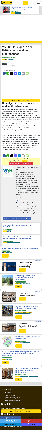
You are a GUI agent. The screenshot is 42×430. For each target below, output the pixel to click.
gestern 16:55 (14, 11)
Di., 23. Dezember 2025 (20, 281)
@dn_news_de (10, 424)
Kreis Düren (29, 312)
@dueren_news (31, 418)
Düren (5, 59)
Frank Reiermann (19, 426)
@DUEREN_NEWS (10, 421)
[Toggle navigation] (38, 2)
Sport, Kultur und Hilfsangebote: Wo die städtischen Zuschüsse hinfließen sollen (27, 370)
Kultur (22, 376)
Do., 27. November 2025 (21, 374)
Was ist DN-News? (10, 395)
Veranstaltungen (16, 242)
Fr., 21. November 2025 (7, 357)
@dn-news (31, 421)
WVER (5, 64)
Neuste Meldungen (10, 394)
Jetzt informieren (25, 42)
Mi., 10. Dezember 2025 (21, 341)
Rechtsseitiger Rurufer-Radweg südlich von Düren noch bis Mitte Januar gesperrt (26, 277)
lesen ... (5, 256)
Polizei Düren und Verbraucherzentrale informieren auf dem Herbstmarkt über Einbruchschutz (20, 238)
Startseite (8, 392)
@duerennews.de (10, 418)
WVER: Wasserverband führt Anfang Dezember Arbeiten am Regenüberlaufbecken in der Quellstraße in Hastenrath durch (20, 353)
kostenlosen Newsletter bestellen (21, 163)
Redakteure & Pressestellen (12, 400)
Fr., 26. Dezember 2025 (20, 310)
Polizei (9, 242)
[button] (25, 3)
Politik (22, 342)
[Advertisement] (21, 29)
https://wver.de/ (20, 200)
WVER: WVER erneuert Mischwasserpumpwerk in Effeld (20, 248)
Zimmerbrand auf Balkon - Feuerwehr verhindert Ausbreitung (22, 8)
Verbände (11, 59)
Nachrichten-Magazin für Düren (13, 397)
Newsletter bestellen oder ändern (21, 411)
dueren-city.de (38, 260)
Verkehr (28, 283)
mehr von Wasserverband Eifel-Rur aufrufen (17, 219)
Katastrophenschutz (20, 313)
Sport (9, 231)
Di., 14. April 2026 (6, 251)
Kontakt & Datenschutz (11, 399)
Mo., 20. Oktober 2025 (8, 57)
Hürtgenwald (23, 312)
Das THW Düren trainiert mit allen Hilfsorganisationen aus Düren (26, 307)
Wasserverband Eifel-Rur (9, 66)
